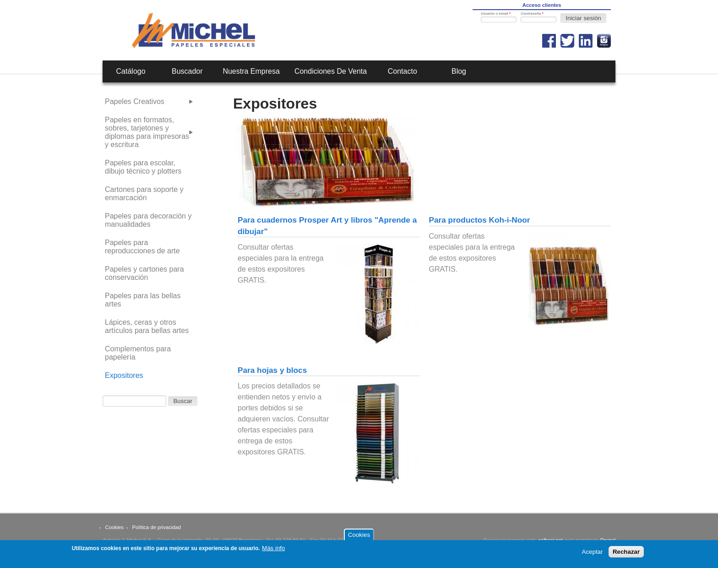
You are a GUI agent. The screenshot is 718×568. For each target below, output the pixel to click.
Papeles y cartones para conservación (144, 273)
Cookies (114, 527)
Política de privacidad (156, 527)
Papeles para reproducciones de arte (142, 247)
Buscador (187, 71)
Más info (273, 550)
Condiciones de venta (330, 71)
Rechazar (626, 555)
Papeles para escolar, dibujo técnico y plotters (143, 167)
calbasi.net (550, 540)
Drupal (607, 540)
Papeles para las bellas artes (142, 300)
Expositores (124, 375)
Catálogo (131, 71)
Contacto (402, 71)
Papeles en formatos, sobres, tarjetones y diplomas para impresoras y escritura (147, 132)
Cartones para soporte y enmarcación (144, 194)
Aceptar (592, 555)
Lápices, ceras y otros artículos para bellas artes (147, 326)
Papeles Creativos (134, 101)
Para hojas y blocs (272, 370)
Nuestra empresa (251, 71)
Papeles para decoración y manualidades (148, 220)
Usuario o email (496, 13)
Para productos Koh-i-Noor (479, 219)
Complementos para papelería (138, 353)
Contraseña (532, 13)
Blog (458, 71)
